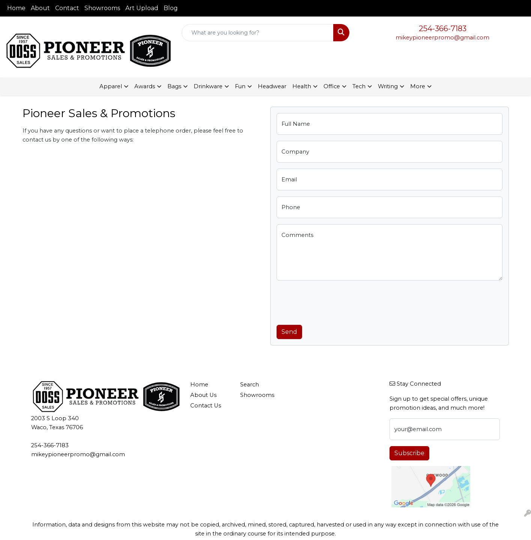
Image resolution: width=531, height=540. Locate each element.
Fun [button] (240, 86)
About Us (203, 395)
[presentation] (334, 301)
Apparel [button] (110, 86)
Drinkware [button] (208, 86)
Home (16, 8)
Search (249, 384)
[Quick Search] (258, 32)
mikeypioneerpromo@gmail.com (442, 37)
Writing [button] (388, 86)
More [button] (417, 86)
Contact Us (205, 405)
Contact (67, 8)
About (40, 8)
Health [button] (301, 86)
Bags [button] (174, 86)
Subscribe (409, 453)
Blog (171, 8)
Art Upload (141, 8)
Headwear (272, 86)
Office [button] (331, 86)
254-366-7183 (442, 28)
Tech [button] (359, 86)
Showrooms (102, 8)
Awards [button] (144, 86)
